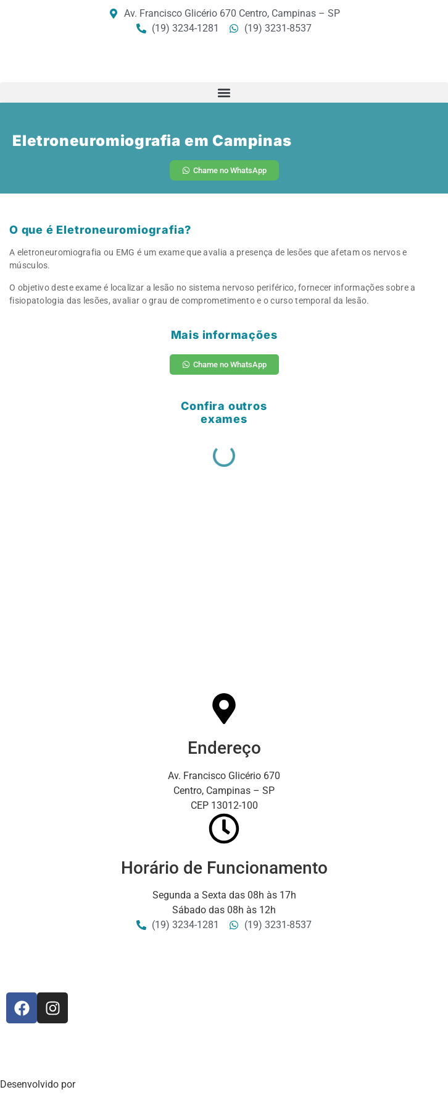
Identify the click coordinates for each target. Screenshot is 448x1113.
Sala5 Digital (106, 1084)
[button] (224, 92)
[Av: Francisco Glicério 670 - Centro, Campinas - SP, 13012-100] (224, 600)
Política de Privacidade (49, 1061)
